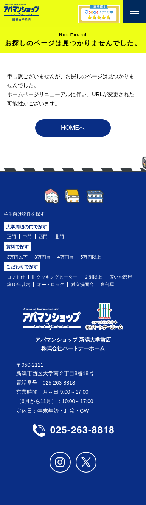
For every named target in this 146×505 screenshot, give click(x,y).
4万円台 (65, 257)
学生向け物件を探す (24, 214)
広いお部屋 (120, 277)
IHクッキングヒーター (54, 277)
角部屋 (107, 284)
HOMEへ (73, 128)
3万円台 (42, 257)
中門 (27, 236)
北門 (59, 236)
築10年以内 (18, 284)
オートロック (50, 284)
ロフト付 (16, 277)
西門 (43, 236)
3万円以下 (17, 257)
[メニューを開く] (134, 11)
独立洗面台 (82, 284)
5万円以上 (91, 257)
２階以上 (93, 277)
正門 (11, 236)
